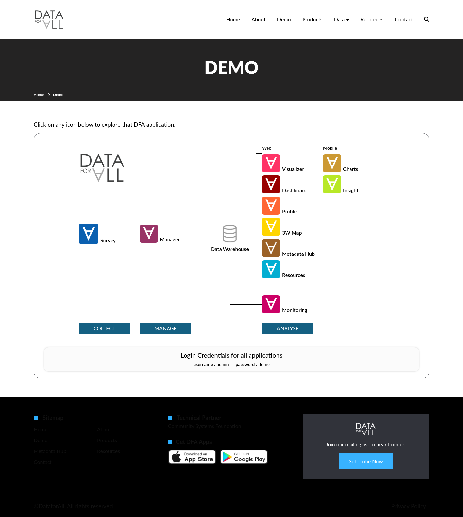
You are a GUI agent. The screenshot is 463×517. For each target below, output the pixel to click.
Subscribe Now (366, 461)
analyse (288, 328)
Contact (404, 19)
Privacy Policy (408, 506)
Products (312, 19)
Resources (371, 19)
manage (165, 328)
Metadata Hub (50, 451)
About (258, 19)
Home (233, 19)
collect (105, 328)
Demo (284, 19)
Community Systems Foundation (204, 426)
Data (339, 19)
